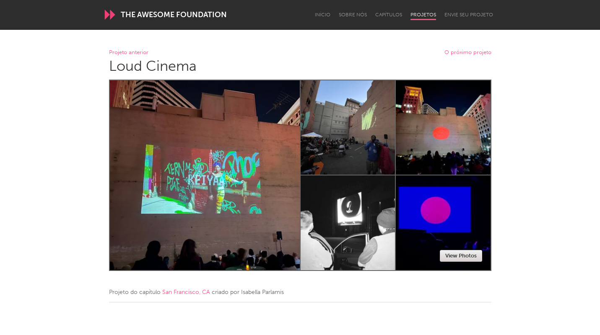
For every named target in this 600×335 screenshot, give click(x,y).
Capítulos (388, 15)
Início (322, 15)
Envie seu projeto (468, 15)
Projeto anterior (128, 52)
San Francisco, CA (186, 292)
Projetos (423, 15)
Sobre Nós (353, 15)
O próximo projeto (467, 52)
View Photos (461, 256)
